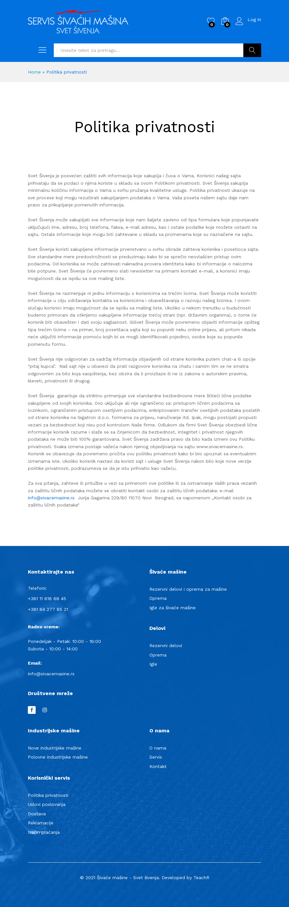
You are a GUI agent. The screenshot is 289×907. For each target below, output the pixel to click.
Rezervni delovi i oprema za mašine (188, 589)
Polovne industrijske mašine (58, 757)
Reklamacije (40, 822)
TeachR (201, 877)
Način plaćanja (44, 832)
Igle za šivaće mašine (172, 607)
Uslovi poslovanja (46, 804)
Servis (155, 757)
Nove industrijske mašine (54, 747)
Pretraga (252, 50)
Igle (153, 664)
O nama (157, 747)
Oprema (158, 598)
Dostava (37, 813)
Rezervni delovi (165, 645)
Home (34, 72)
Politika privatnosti (48, 795)
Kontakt (158, 766)
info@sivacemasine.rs (51, 497)
